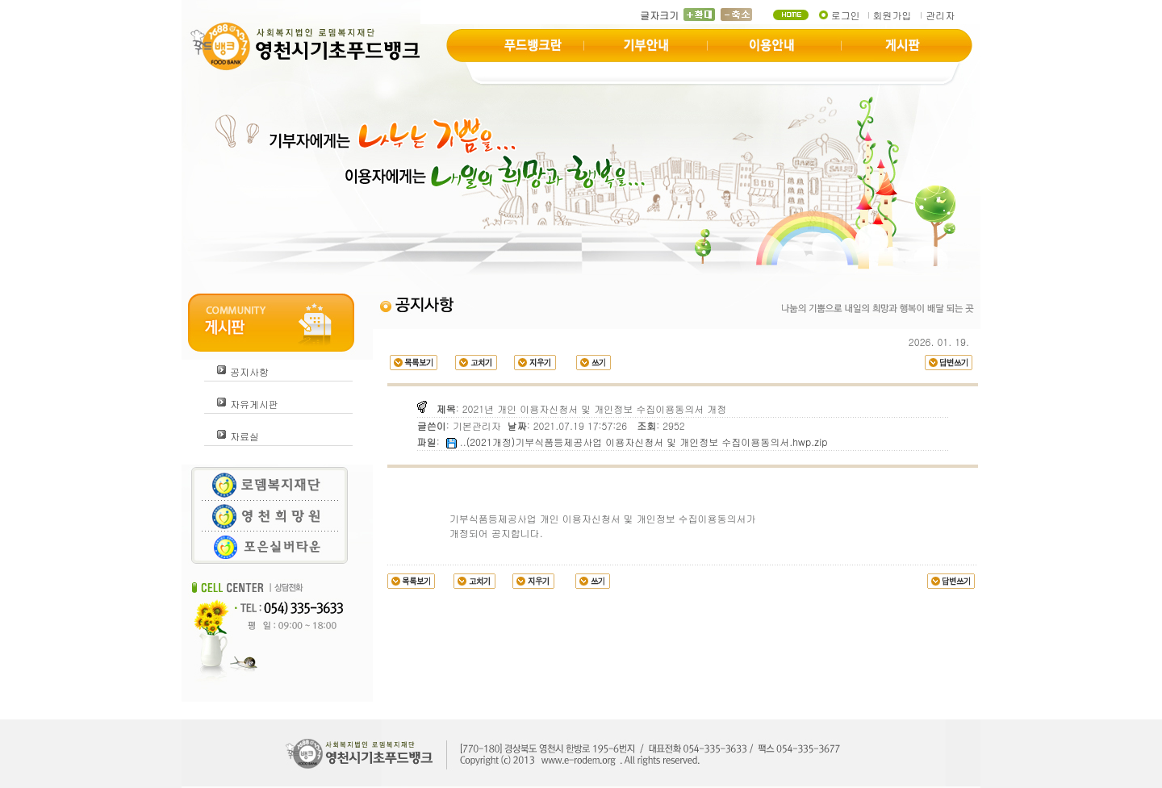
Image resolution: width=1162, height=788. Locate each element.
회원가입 (891, 15)
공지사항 (249, 371)
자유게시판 (254, 404)
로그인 (845, 15)
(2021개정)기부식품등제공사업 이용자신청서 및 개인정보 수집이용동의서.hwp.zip (647, 441)
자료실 (244, 436)
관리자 (940, 15)
